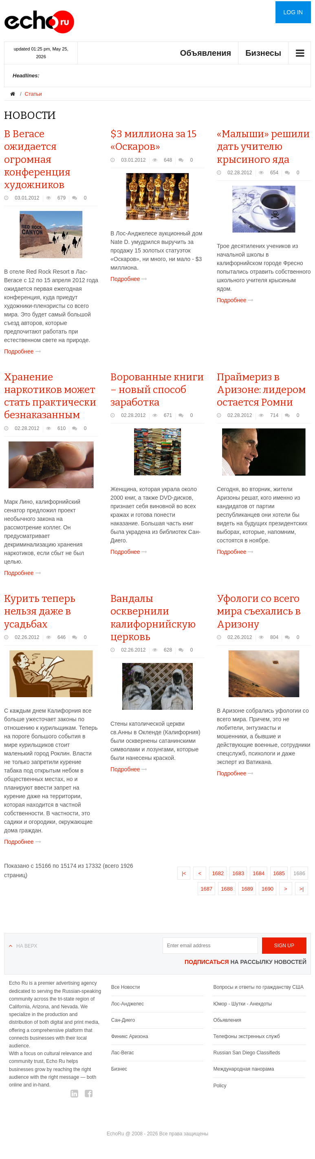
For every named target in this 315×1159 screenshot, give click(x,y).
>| (302, 889)
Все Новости (125, 987)
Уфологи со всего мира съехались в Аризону (259, 611)
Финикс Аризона (129, 1036)
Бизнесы (263, 52)
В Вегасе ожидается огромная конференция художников (37, 159)
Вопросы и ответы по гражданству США (258, 987)
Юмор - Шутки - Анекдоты (242, 1004)
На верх (26, 946)
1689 (247, 889)
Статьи (33, 94)
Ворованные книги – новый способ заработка (157, 389)
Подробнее (24, 351)
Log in (293, 12)
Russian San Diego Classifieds (246, 1053)
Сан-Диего (123, 1020)
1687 (206, 889)
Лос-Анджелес (127, 1004)
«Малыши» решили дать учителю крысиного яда (263, 146)
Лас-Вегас (122, 1053)
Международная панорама (243, 1069)
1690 (267, 889)
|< (184, 873)
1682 (218, 873)
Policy (219, 1086)
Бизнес (119, 1069)
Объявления (205, 52)
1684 (258, 873)
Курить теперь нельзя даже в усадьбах (39, 611)
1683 (238, 873)
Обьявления (227, 1020)
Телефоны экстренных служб (246, 1036)
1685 (279, 873)
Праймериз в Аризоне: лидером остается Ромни (261, 389)
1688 (227, 889)
